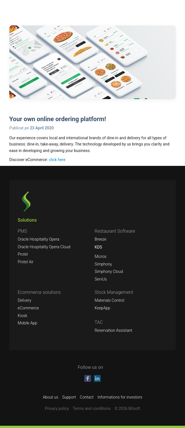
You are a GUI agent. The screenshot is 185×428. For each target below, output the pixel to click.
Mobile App (27, 323)
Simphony (103, 264)
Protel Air (26, 262)
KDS (98, 247)
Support (69, 397)
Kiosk (22, 315)
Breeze (100, 239)
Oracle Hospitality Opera (38, 239)
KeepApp (102, 308)
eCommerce (28, 308)
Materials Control (109, 300)
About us (50, 397)
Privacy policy (57, 408)
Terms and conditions (92, 408)
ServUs (100, 279)
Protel (23, 254)
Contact (86, 397)
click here (57, 159)
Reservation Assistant (113, 330)
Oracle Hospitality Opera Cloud (44, 247)
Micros (100, 256)
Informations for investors (120, 397)
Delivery (24, 300)
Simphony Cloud (108, 271)
